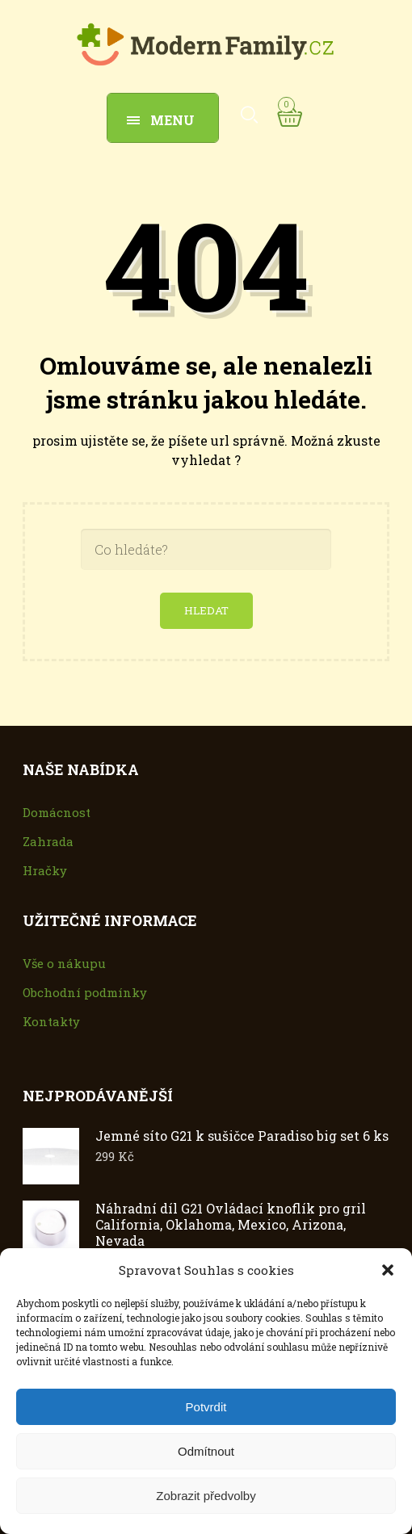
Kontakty (51, 1021)
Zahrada (48, 841)
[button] (388, 1270)
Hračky (45, 870)
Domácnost (56, 812)
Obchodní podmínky (85, 992)
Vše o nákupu (64, 963)
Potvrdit (206, 1407)
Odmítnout (206, 1451)
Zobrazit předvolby (205, 1496)
